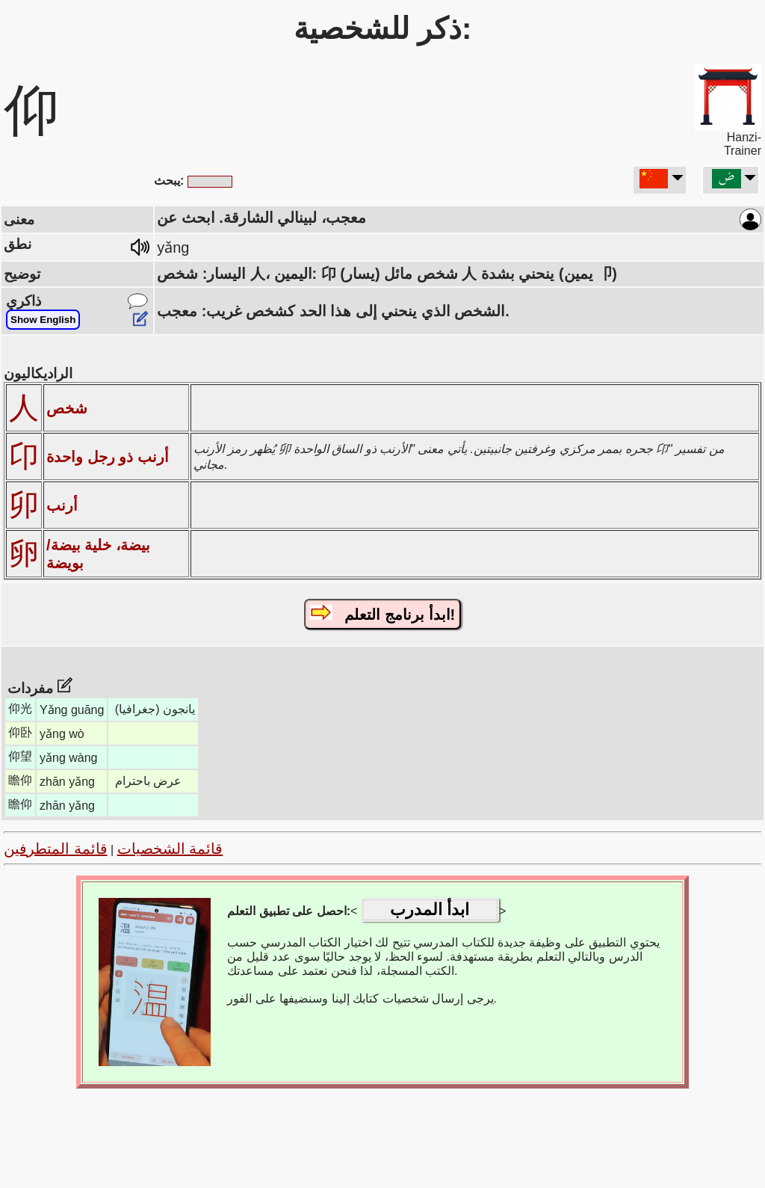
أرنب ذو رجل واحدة (107, 457)
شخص (66, 408)
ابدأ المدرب (429, 909)
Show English (42, 319)
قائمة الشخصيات (170, 848)
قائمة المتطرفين (56, 848)
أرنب (62, 505)
